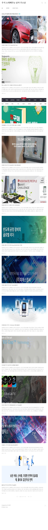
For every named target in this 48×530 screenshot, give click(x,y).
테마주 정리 (15, 28)
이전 (17, 516)
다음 (31, 516)
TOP (45, 525)
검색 (42, 22)
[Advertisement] (24, 10)
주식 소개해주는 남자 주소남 (14, 22)
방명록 (7, 28)
